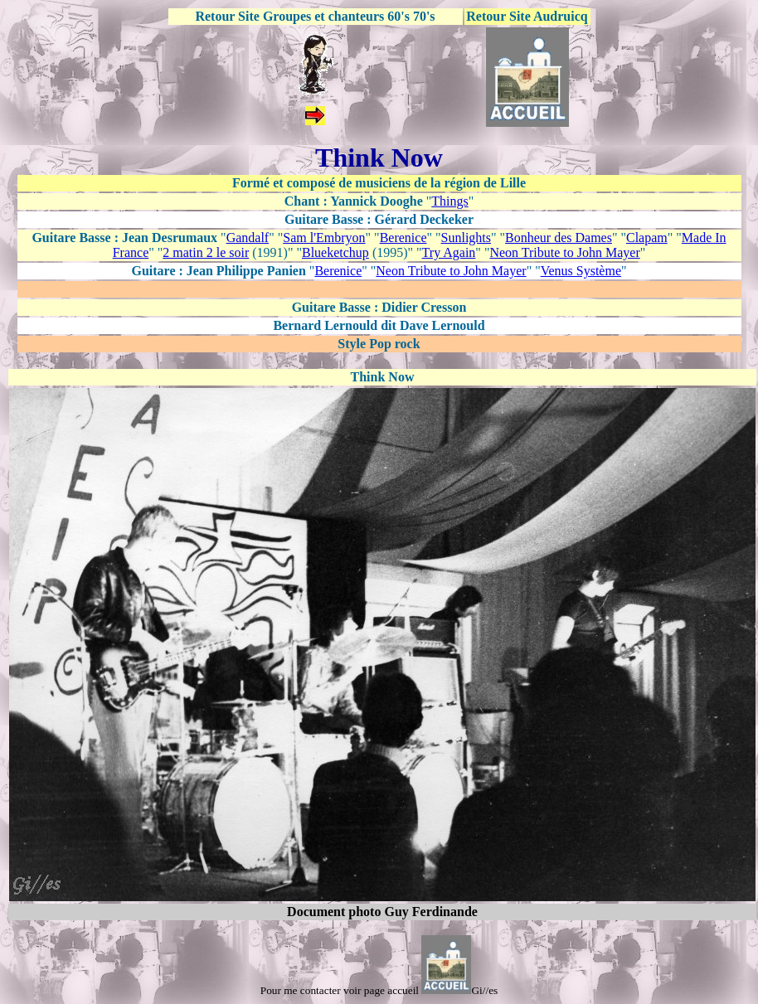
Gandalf (248, 237)
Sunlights (466, 237)
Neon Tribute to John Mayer (564, 252)
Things (449, 201)
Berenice (403, 237)
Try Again (449, 252)
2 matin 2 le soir (206, 252)
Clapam (647, 237)
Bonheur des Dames (558, 237)
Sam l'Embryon (324, 237)
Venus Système (581, 271)
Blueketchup (335, 252)
